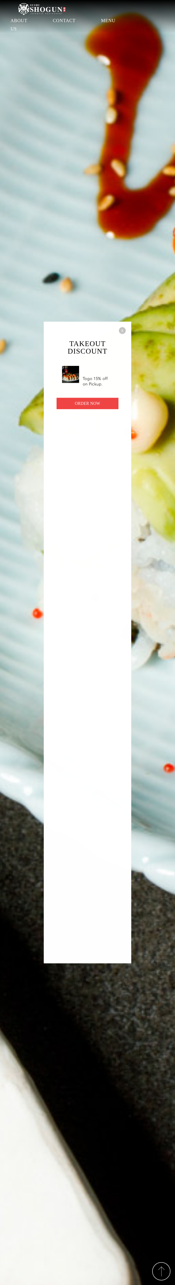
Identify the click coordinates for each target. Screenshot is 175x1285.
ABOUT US (18, 24)
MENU (108, 20)
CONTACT (64, 20)
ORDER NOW (87, 406)
